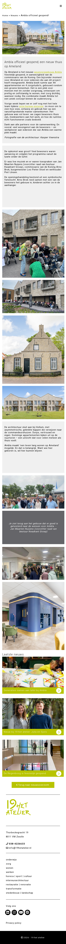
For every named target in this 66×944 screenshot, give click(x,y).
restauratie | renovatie (18, 884)
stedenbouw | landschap (19, 893)
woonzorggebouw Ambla (48, 72)
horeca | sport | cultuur (19, 876)
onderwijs (11, 859)
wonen (9, 868)
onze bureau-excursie (31, 106)
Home (5, 15)
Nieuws (14, 15)
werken (10, 872)
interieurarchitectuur (17, 880)
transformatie (14, 888)
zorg (8, 863)
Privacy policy (13, 923)
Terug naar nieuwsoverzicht (32, 785)
